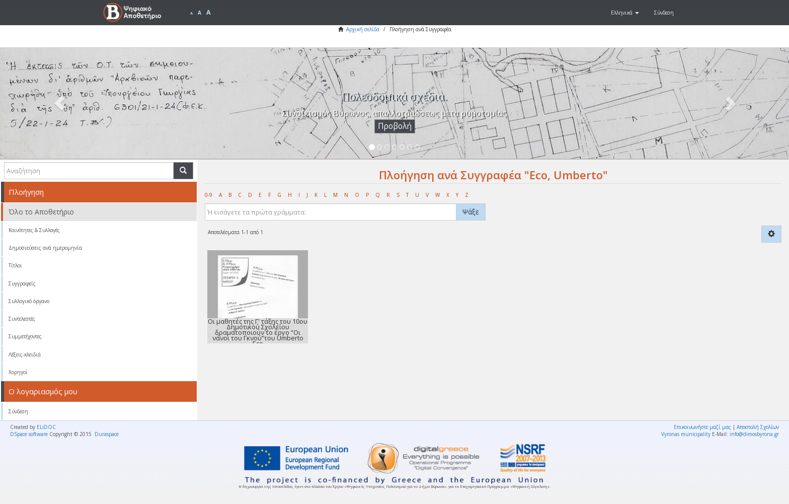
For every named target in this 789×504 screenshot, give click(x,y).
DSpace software (29, 434)
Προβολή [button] (395, 126)
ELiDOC (46, 426)
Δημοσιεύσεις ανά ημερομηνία (45, 247)
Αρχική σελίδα (362, 29)
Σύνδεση (18, 411)
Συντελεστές (22, 318)
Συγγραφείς (22, 283)
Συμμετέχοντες (25, 336)
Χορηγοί (18, 372)
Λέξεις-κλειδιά (25, 354)
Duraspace (107, 434)
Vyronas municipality (686, 434)
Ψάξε (470, 212)
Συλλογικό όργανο (29, 301)
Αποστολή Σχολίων (758, 426)
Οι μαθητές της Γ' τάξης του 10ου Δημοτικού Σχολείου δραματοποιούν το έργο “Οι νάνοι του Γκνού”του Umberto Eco (257, 332)
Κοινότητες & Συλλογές (34, 230)
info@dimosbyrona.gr (754, 434)
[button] (625, 12)
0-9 (208, 194)
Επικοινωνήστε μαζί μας (702, 426)
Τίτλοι (15, 265)
